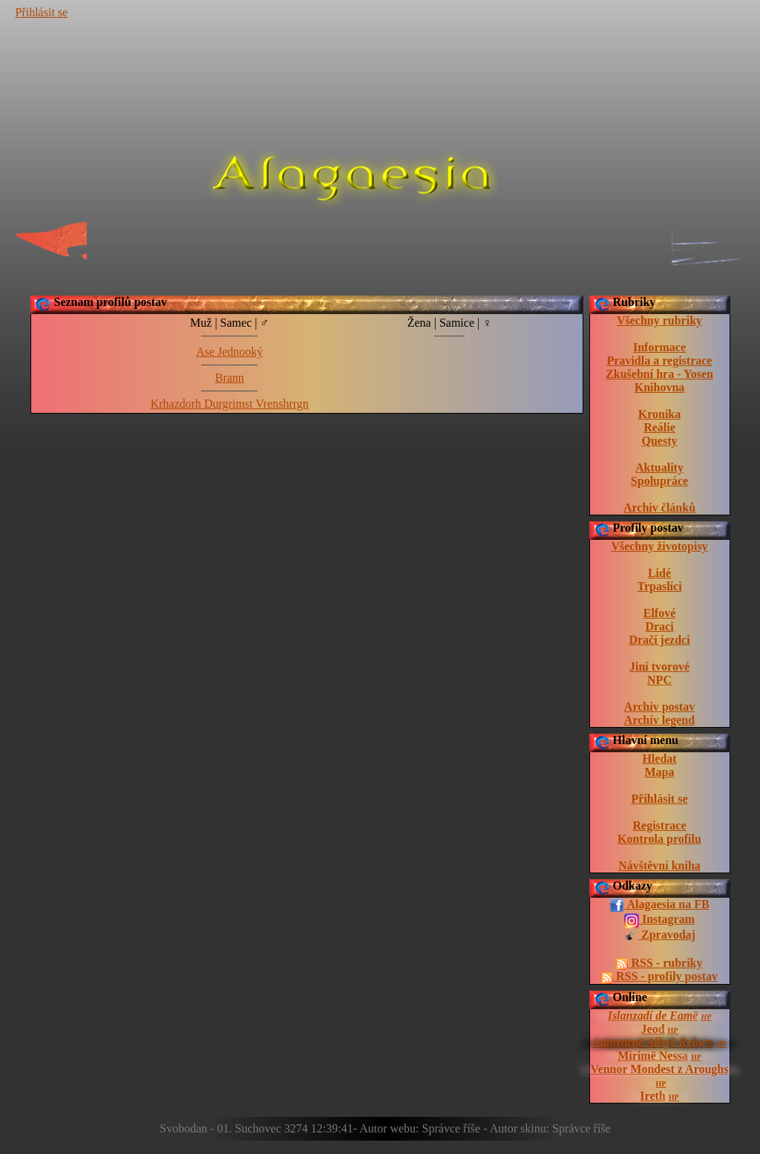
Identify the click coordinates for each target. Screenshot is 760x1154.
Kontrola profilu (659, 838)
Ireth (652, 1095)
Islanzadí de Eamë (653, 1015)
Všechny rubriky (659, 320)
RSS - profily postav (659, 976)
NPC (659, 680)
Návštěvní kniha (659, 865)
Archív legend (659, 720)
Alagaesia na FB (659, 905)
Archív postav (659, 706)
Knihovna (660, 387)
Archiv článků (659, 507)
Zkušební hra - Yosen (659, 374)
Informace (659, 347)
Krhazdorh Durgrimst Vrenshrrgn (230, 403)
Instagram (659, 920)
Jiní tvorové (659, 666)
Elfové (659, 613)
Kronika (659, 414)
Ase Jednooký (229, 351)
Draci (659, 626)
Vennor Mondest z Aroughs (660, 1069)
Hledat (659, 758)
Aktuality (659, 467)
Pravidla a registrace (659, 360)
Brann (229, 377)
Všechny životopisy (659, 546)
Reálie (659, 427)
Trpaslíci (659, 586)
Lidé (659, 573)
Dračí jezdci (659, 639)
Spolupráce (659, 481)
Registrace (660, 825)
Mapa (660, 772)
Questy (660, 440)
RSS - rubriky (659, 963)
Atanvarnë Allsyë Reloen (652, 1042)
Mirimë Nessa (653, 1055)
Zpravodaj (659, 935)
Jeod (653, 1029)
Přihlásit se (42, 12)
